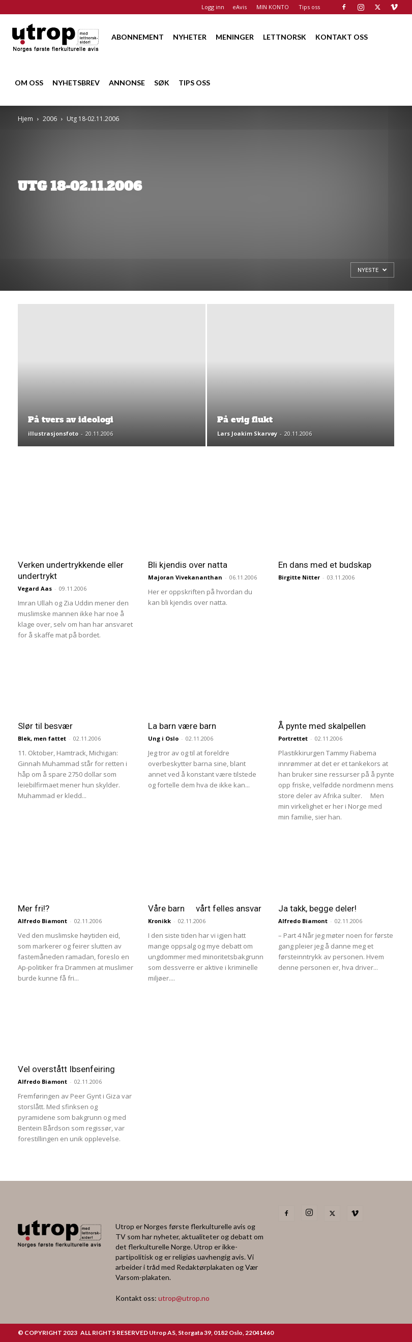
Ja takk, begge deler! (317, 908)
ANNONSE (127, 82)
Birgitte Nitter (299, 577)
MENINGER (235, 37)
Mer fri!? (33, 908)
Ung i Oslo (163, 738)
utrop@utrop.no (184, 1298)
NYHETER (190, 37)
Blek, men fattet (42, 738)
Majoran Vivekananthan (185, 577)
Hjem (25, 118)
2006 (50, 118)
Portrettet (293, 738)
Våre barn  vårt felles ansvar (204, 908)
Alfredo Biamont (42, 921)
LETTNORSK (284, 37)
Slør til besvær (45, 726)
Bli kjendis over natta (187, 565)
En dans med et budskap (324, 565)
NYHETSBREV (76, 82)
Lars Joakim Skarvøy (247, 433)
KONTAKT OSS (341, 37)
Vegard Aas (35, 588)
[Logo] (56, 37)
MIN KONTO (272, 7)
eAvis (239, 7)
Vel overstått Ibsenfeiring (66, 1069)
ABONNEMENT (137, 37)
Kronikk (159, 921)
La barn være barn (182, 726)
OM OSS (29, 82)
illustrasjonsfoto (53, 433)
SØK (161, 82)
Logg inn (212, 7)
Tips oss (309, 7)
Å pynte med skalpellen (322, 726)
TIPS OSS (194, 82)
